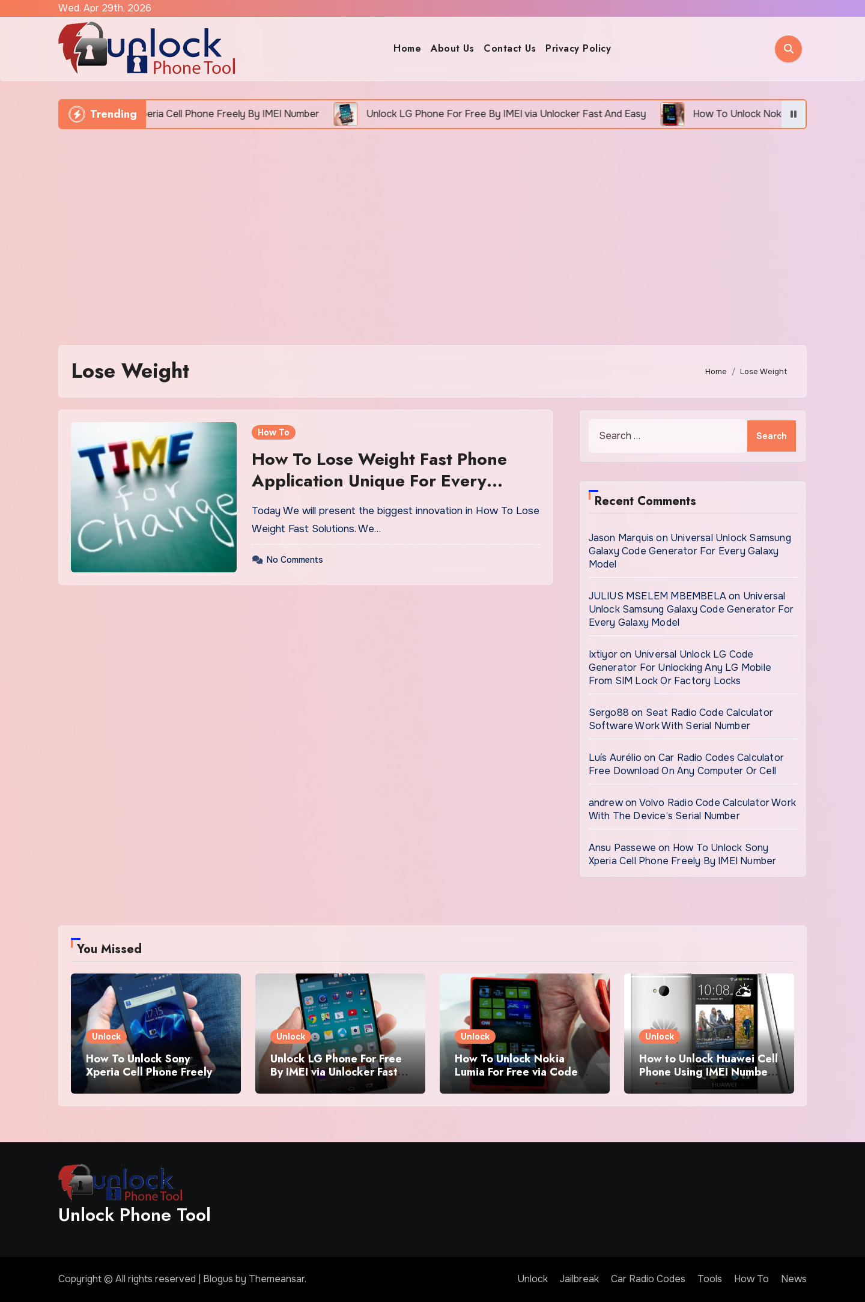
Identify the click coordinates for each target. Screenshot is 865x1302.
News (794, 1279)
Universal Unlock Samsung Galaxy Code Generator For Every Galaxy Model (690, 551)
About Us (452, 48)
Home (407, 48)
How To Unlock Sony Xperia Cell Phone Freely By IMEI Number (683, 854)
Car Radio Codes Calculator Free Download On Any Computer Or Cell (686, 764)
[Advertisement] (432, 231)
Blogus (218, 1279)
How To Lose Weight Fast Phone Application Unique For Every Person (379, 481)
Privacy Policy (578, 48)
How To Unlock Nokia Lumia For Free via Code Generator (516, 1071)
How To (274, 432)
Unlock (106, 1036)
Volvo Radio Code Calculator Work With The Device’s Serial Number (692, 809)
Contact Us (510, 48)
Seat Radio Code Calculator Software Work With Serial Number (681, 719)
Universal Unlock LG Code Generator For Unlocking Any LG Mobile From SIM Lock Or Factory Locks (680, 667)
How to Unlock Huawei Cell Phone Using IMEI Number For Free (708, 1071)
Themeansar (277, 1279)
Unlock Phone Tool (134, 1215)
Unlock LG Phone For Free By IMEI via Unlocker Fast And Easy (336, 1071)
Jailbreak (579, 1279)
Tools (709, 1279)
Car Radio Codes (648, 1279)
